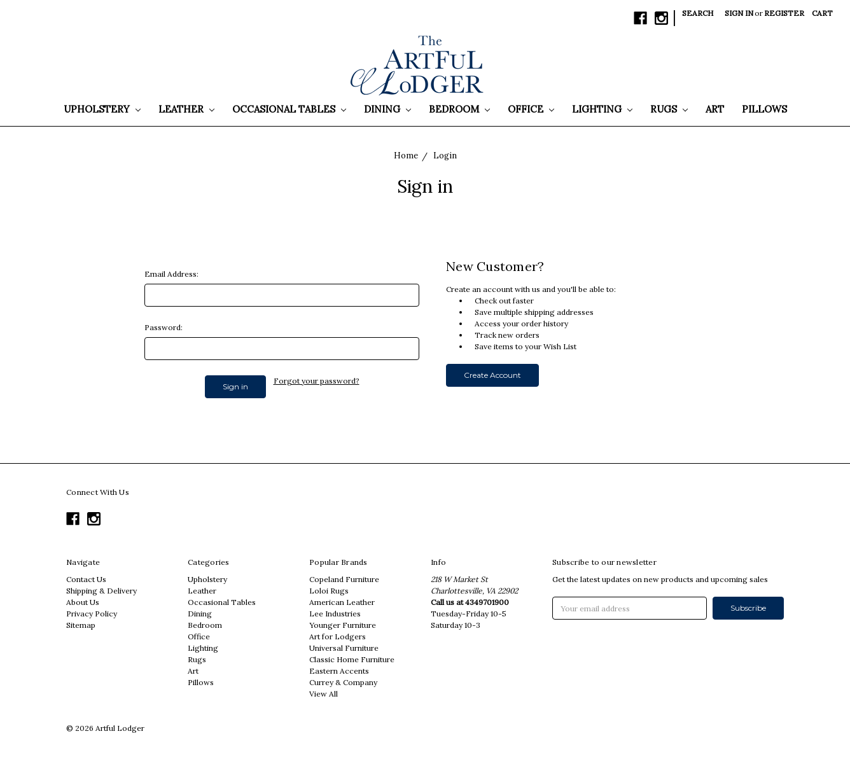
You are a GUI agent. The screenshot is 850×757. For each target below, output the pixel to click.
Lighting (602, 109)
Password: (163, 327)
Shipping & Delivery (101, 590)
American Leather (342, 602)
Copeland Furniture (344, 579)
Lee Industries (335, 613)
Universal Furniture (344, 648)
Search (697, 13)
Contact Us (86, 579)
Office (531, 109)
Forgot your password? (316, 380)
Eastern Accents (339, 671)
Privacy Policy (91, 613)
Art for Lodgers (337, 636)
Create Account (492, 375)
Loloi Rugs (329, 590)
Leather (186, 109)
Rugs (669, 109)
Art (715, 109)
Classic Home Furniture (351, 659)
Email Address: (171, 274)
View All (323, 693)
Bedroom (459, 109)
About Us (82, 602)
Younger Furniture (342, 625)
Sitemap (80, 625)
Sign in (739, 13)
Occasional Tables (289, 109)
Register (784, 13)
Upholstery (102, 109)
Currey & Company (343, 682)
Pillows (764, 109)
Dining (387, 109)
